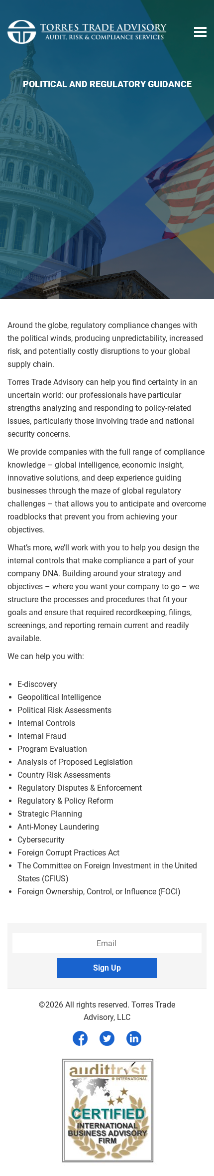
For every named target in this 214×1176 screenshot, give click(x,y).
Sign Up (107, 968)
